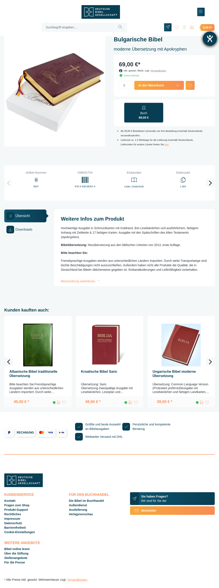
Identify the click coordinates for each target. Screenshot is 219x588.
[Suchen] (120, 27)
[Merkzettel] (176, 26)
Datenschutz (13, 523)
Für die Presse (14, 562)
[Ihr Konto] (184, 26)
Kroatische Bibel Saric (99, 371)
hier (167, 144)
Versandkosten (158, 70)
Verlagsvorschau (81, 514)
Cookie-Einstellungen (19, 532)
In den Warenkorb (159, 85)
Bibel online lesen (17, 549)
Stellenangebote (15, 558)
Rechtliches (12, 514)
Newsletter (143, 510)
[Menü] (201, 12)
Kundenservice (19, 494)
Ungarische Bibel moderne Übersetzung (174, 374)
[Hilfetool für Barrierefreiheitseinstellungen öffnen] (210, 39)
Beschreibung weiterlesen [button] (81, 281)
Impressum (12, 518)
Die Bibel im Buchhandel (86, 500)
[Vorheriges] (8, 183)
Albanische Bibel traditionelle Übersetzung (33, 374)
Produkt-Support (16, 509)
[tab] (25, 216)
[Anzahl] (126, 85)
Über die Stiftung (16, 553)
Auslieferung (78, 509)
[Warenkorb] (202, 27)
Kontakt (9, 500)
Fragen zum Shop (16, 505)
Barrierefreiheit (15, 527)
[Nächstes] (210, 183)
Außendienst (78, 505)
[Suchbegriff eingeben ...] (77, 27)
